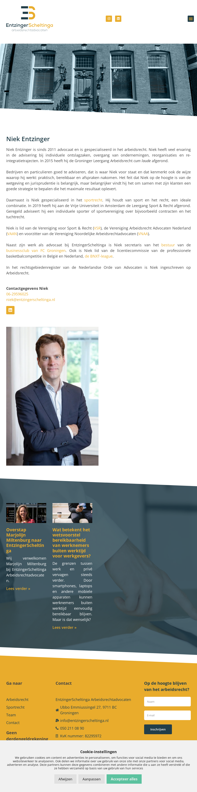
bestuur (168, 238)
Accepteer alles (124, 779)
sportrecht (93, 193)
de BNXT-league (99, 249)
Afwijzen (65, 779)
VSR (97, 221)
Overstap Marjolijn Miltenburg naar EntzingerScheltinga (25, 534)
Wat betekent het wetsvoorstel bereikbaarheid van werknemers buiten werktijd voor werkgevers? (71, 537)
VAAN (12, 227)
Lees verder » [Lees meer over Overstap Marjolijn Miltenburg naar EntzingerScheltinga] (18, 582)
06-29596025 (17, 287)
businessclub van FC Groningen (36, 244)
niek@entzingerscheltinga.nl (30, 293)
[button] (191, 19)
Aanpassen (92, 779)
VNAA (143, 227)
